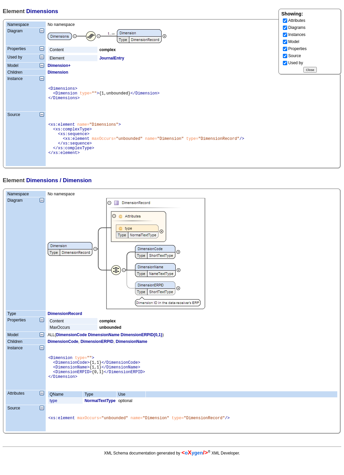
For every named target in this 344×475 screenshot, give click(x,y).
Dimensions (42, 190)
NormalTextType (100, 415)
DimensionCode (71, 345)
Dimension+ (59, 65)
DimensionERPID (97, 351)
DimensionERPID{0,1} (141, 345)
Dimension (58, 72)
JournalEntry (111, 58)
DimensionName (104, 345)
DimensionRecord (65, 323)
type (53, 415)
